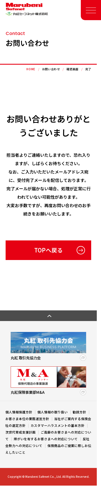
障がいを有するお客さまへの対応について (46, 439)
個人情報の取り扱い (52, 412)
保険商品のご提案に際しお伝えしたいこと (48, 449)
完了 (88, 69)
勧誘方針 (80, 412)
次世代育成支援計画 (20, 432)
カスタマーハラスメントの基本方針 (58, 425)
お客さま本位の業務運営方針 (27, 418)
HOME (30, 69)
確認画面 (72, 69)
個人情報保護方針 (19, 412)
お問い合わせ (51, 69)
